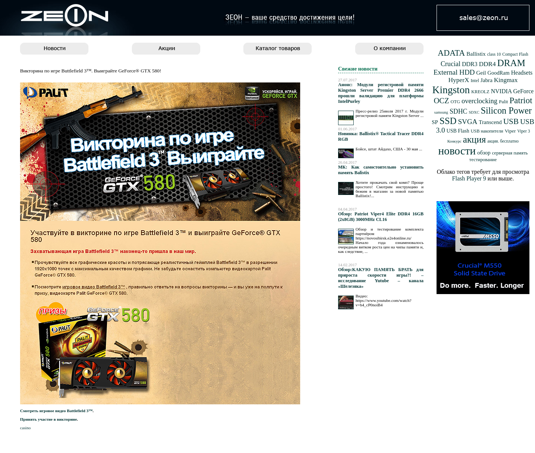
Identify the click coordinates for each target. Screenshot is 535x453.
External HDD (454, 72)
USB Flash (458, 131)
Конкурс (454, 141)
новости (457, 151)
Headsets (522, 72)
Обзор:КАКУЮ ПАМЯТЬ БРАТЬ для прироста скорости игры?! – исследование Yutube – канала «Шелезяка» (381, 278)
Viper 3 (523, 131)
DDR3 (469, 64)
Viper (510, 131)
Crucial (450, 64)
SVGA (467, 122)
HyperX (458, 80)
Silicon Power (506, 110)
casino (25, 428)
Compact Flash (515, 54)
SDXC (474, 112)
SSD (448, 121)
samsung (441, 112)
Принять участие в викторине (48, 419)
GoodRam (498, 73)
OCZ (441, 101)
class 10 (494, 54)
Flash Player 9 (469, 178)
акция (474, 139)
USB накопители (487, 131)
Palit (503, 101)
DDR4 (487, 64)
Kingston (451, 89)
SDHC (458, 111)
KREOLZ (480, 91)
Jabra (486, 80)
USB (511, 121)
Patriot (520, 100)
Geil (481, 72)
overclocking (479, 101)
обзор (483, 153)
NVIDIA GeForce (512, 91)
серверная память (510, 153)
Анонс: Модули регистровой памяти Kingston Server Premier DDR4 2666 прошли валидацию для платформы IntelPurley (381, 93)
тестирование (483, 159)
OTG (455, 101)
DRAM (511, 63)
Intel (475, 80)
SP (435, 122)
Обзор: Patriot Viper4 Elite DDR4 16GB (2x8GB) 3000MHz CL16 (381, 216)
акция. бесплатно (503, 141)
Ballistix (476, 53)
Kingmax (506, 80)
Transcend (490, 122)
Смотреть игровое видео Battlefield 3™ (56, 410)
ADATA (451, 53)
